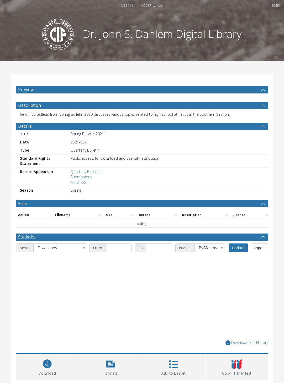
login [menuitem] (276, 5)
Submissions (81, 176)
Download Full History (246, 343)
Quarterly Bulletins (86, 171)
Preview (26, 89)
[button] (110, 366)
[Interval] (209, 247)
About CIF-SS (152, 5)
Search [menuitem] (127, 5)
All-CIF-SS (78, 182)
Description (29, 105)
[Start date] (118, 247)
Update (238, 247)
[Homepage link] (142, 33)
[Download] (47, 366)
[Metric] (59, 247)
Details (25, 126)
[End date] (159, 247)
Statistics (27, 237)
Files (22, 203)
